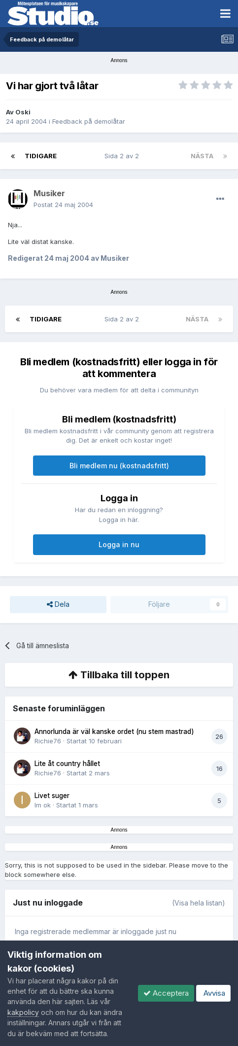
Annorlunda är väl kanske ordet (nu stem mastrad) (114, 731)
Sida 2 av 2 (123, 156)
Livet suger (51, 796)
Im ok (42, 805)
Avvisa (213, 993)
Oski (23, 112)
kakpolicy (23, 1012)
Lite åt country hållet (67, 763)
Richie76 (47, 741)
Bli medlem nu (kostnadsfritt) (119, 465)
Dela (58, 604)
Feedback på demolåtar (88, 121)
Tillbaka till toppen (119, 675)
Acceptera (166, 993)
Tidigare (41, 156)
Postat (63, 205)
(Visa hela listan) (198, 903)
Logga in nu (119, 544)
